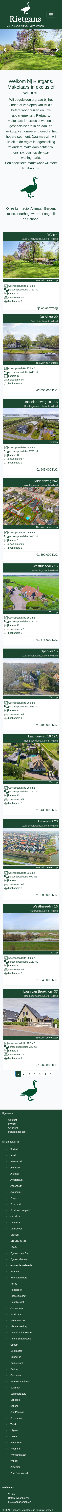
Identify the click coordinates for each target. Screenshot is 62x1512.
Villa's (11, 1494)
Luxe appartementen (19, 1501)
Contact (12, 1119)
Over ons (13, 1127)
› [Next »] (50, 1073)
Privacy (12, 1123)
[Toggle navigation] (50, 15)
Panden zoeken (16, 1131)
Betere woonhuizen (18, 1497)
